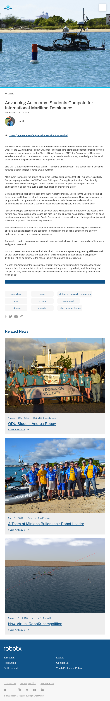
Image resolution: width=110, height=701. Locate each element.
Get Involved (11, 668)
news (42, 294)
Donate (60, 657)
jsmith (21, 121)
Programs (9, 657)
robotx (42, 308)
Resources (10, 663)
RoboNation (47, 683)
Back (9, 93)
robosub (16, 308)
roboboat (68, 301)
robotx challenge (70, 308)
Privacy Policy (28, 683)
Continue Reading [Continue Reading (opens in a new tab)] (55, 282)
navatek (16, 294)
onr (16, 301)
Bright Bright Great (36, 696)
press (42, 301)
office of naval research (75, 294)
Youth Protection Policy (69, 668)
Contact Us (62, 663)
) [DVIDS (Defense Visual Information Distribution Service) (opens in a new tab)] (67, 135)
